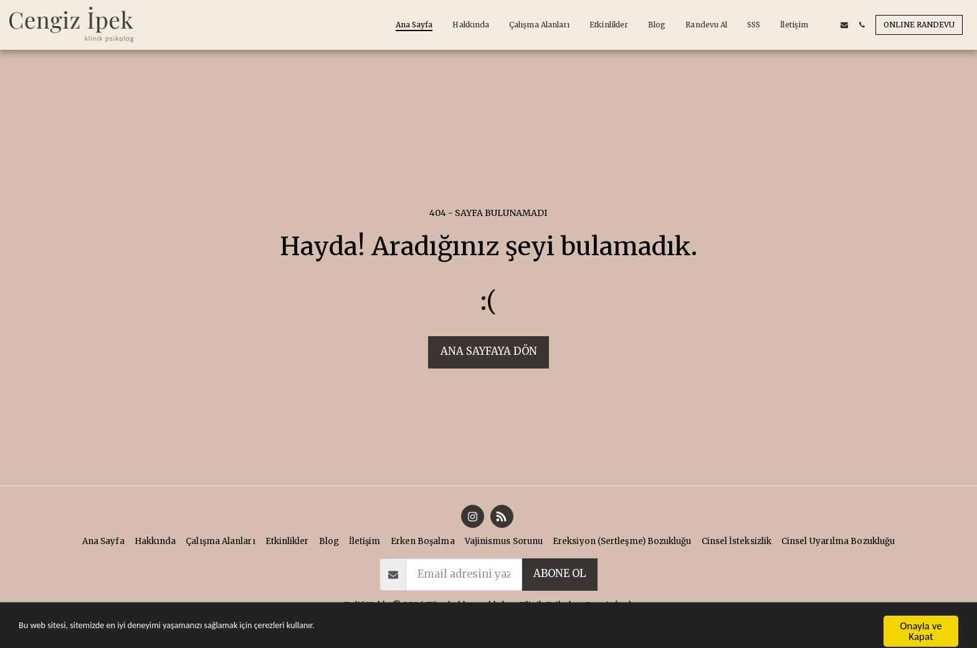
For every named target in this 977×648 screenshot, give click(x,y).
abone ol (559, 573)
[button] (827, 25)
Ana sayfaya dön (489, 351)
